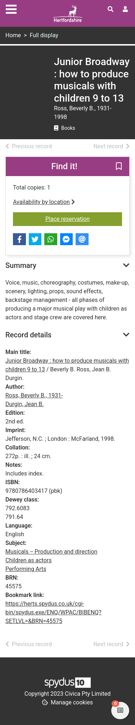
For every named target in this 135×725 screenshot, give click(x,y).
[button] (119, 167)
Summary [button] (20, 265)
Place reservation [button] (83, 218)
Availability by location (44, 202)
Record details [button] (28, 334)
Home (13, 35)
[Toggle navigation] (11, 8)
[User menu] (125, 9)
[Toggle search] (110, 9)
